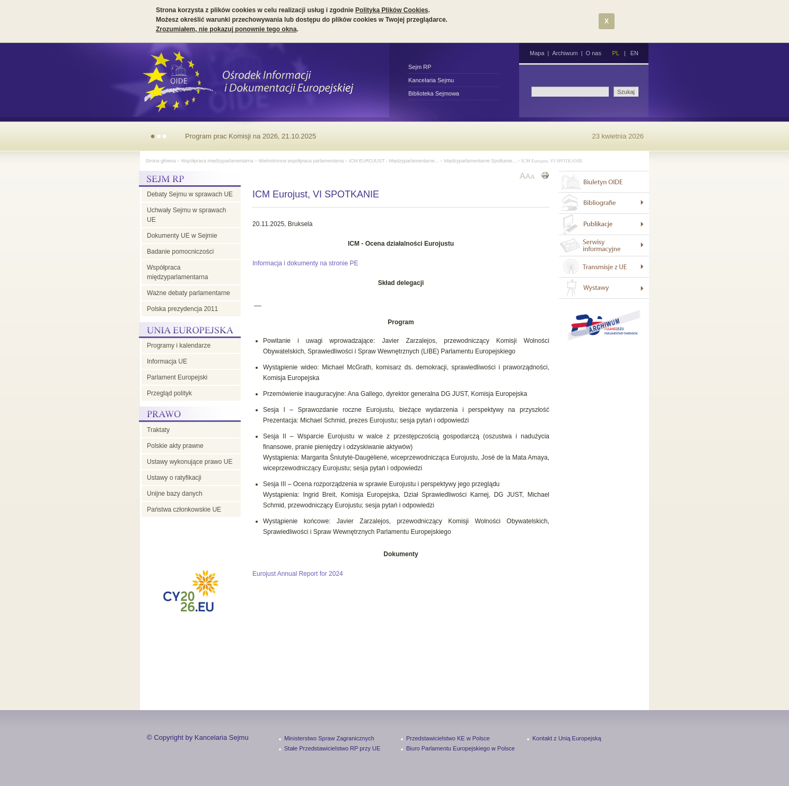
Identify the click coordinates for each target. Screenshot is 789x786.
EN (634, 53)
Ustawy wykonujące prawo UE (189, 461)
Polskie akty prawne (175, 446)
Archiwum (564, 53)
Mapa (537, 53)
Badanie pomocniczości (180, 251)
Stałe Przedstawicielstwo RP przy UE (332, 748)
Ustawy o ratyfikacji (174, 477)
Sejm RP (419, 67)
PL (615, 53)
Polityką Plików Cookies (391, 10)
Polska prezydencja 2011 (182, 309)
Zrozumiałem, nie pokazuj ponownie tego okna (226, 29)
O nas (593, 53)
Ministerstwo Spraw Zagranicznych (329, 738)
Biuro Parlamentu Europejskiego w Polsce (460, 748)
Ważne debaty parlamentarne (188, 293)
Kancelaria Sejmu (431, 80)
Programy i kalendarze (179, 345)
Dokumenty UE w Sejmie (182, 235)
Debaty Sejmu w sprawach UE (190, 194)
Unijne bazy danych (175, 493)
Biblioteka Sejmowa (433, 93)
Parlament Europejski (177, 377)
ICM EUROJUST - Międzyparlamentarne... (394, 160)
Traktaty (158, 430)
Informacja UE (167, 361)
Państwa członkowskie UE (184, 509)
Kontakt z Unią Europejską (566, 738)
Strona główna (160, 160)
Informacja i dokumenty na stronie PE (305, 263)
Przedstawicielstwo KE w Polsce (448, 738)
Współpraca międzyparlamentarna (217, 160)
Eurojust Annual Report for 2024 (297, 573)
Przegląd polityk (169, 393)
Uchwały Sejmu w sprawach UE (186, 214)
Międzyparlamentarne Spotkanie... (480, 160)
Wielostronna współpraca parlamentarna (301, 160)
